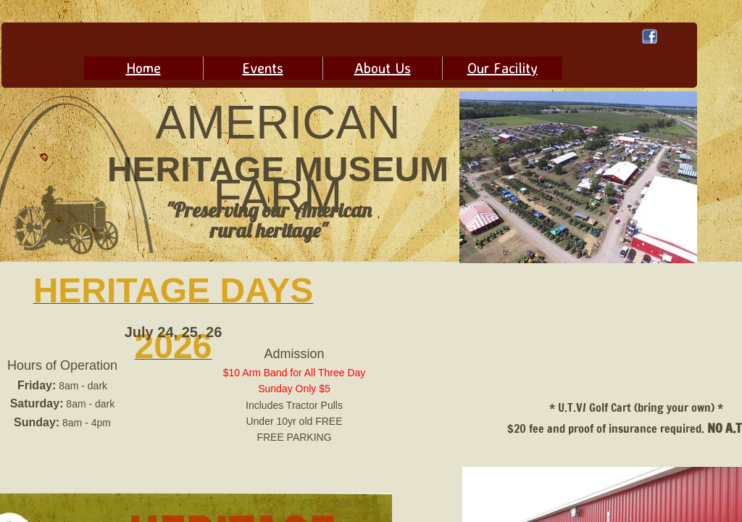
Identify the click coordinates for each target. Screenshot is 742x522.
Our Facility (502, 68)
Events (263, 68)
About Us (382, 68)
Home (143, 68)
